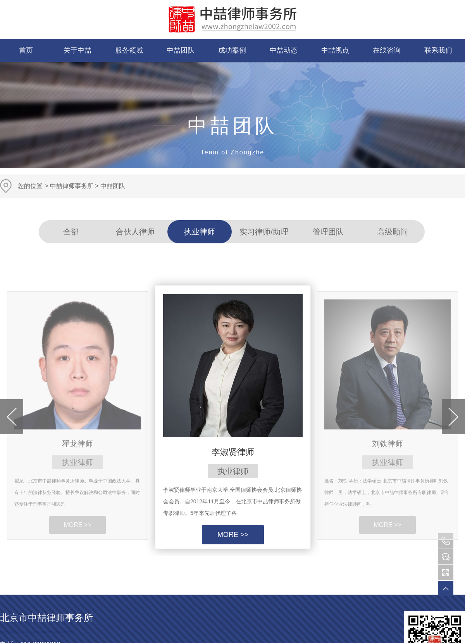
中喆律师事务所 (71, 186)
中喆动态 (284, 50)
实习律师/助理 (263, 231)
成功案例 (232, 50)
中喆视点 (335, 50)
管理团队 (328, 231)
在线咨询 (387, 50)
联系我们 (438, 50)
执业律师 (199, 231)
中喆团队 (181, 50)
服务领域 (129, 50)
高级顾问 (392, 231)
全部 (71, 231)
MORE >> (232, 535)
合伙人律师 (135, 231)
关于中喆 (77, 50)
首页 (26, 50)
